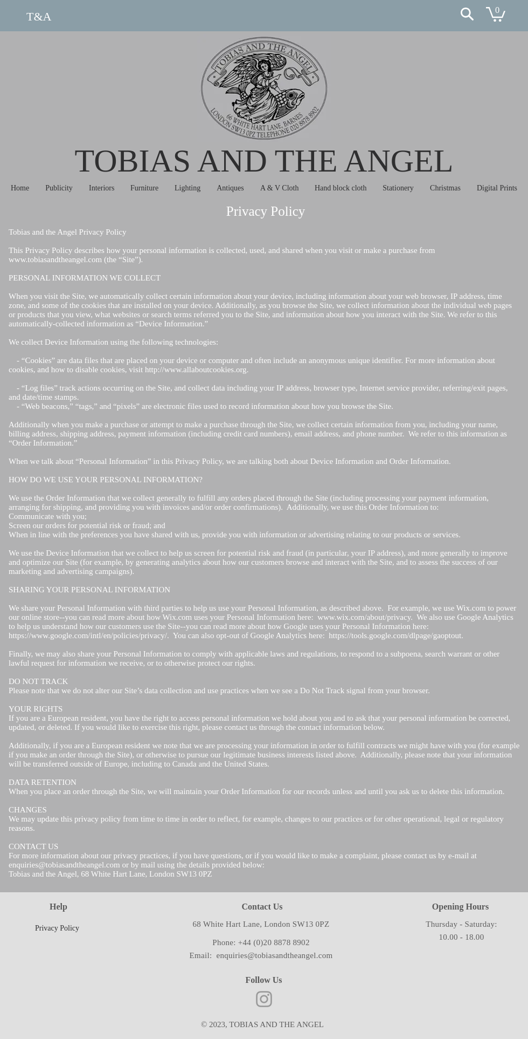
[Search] (467, 14)
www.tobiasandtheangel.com (55, 259)
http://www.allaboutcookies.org (196, 369)
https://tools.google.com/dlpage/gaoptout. (396, 635)
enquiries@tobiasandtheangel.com (64, 864)
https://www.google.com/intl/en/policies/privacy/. (90, 635)
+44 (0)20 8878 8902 (274, 942)
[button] (495, 13)
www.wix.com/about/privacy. (366, 617)
